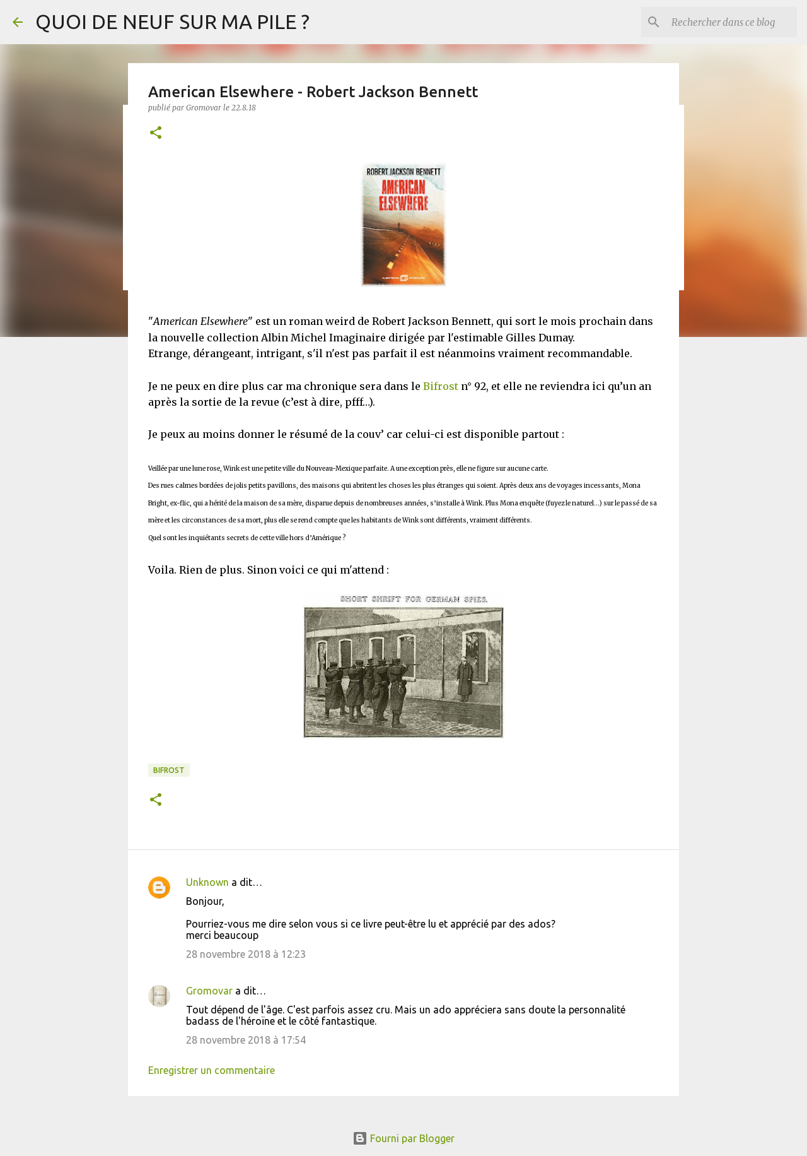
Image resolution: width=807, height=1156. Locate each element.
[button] (155, 133)
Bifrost (440, 386)
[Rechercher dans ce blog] (731, 22)
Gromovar (209, 990)
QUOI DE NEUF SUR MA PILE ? (172, 21)
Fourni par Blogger (403, 1138)
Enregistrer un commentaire (211, 1070)
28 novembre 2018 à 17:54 (246, 1040)
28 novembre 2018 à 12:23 (246, 954)
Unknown (207, 882)
